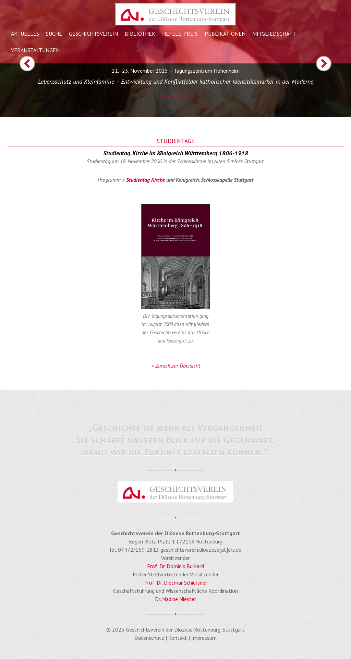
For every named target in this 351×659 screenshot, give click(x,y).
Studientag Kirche (145, 179)
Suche (54, 33)
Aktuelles (25, 33)
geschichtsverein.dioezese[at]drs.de (200, 549)
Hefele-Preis (180, 33)
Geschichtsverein (93, 33)
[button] (17, 86)
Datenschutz (149, 637)
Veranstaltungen (35, 50)
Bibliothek (140, 33)
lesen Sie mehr (177, 95)
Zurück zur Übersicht (177, 365)
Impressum (204, 637)
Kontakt (177, 637)
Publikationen (225, 33)
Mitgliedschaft (274, 33)
